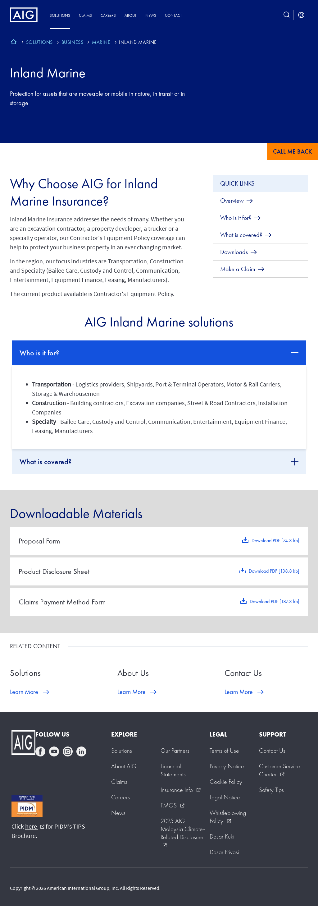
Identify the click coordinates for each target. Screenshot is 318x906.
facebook (40, 751)
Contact (173, 15)
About (131, 15)
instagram (68, 751)
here (34, 826)
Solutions (60, 15)
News (150, 15)
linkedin (81, 751)
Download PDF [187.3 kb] (274, 601)
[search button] (286, 15)
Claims (85, 15)
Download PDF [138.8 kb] (274, 571)
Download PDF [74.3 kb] (275, 540)
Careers (108, 15)
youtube (54, 751)
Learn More (24, 692)
